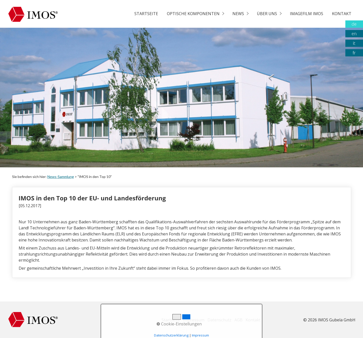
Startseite (146, 13)
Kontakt (341, 13)
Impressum (193, 320)
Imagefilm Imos (306, 13)
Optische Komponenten (193, 13)
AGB (238, 320)
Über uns (267, 13)
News (238, 13)
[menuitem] (146, 14)
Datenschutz (219, 320)
